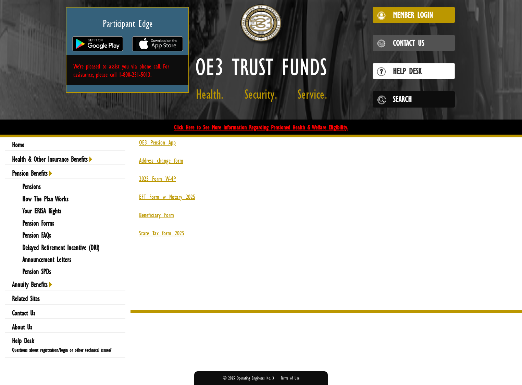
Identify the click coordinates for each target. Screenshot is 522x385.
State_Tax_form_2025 (161, 233)
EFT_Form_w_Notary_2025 (167, 196)
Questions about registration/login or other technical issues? (61, 350)
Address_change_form (161, 160)
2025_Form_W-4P (157, 178)
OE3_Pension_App (157, 142)
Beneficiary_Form (156, 215)
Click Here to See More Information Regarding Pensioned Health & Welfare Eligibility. (261, 127)
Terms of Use (290, 378)
